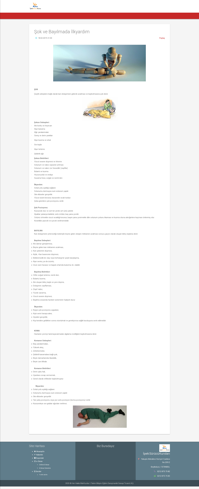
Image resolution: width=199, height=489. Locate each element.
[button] (34, 16)
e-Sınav (38, 461)
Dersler (37, 471)
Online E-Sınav (44, 465)
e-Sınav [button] (76, 16)
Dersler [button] (90, 16)
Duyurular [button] (61, 16)
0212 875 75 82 (163, 471)
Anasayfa (39, 451)
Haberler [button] (46, 16)
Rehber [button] (104, 16)
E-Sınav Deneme (45, 468)
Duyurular (39, 458)
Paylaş (162, 38)
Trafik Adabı (43, 475)
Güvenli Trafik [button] (120, 16)
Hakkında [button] (138, 16)
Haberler (38, 455)
